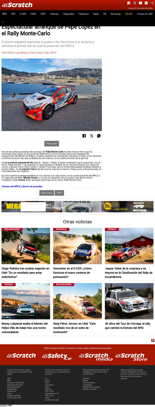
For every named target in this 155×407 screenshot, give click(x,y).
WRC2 (59, 193)
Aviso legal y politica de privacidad (94, 348)
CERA (33, 14)
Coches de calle (145, 14)
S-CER (23, 14)
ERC (13, 14)
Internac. (54, 14)
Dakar (96, 14)
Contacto (71, 348)
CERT (43, 14)
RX (104, 14)
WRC (4, 14)
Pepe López (51, 143)
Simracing (115, 14)
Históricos (84, 14)
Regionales (68, 14)
